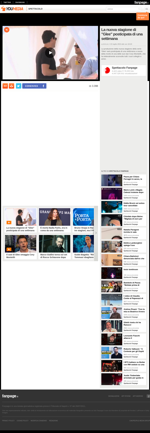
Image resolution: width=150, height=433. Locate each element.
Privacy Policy (8, 420)
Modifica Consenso (39, 420)
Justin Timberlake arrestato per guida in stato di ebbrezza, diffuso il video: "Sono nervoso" (134, 376)
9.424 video (117, 71)
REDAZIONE (53, 420)
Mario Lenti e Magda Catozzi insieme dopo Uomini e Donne (134, 191)
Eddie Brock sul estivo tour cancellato (134, 204)
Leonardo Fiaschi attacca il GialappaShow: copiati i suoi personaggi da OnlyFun (134, 337)
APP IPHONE (126, 396)
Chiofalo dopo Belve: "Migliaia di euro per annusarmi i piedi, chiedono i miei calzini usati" (134, 217)
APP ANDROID (138, 396)
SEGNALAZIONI (113, 396)
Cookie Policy (22, 420)
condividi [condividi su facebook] (31, 85)
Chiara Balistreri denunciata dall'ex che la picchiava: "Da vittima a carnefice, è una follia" (134, 257)
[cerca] (123, 9)
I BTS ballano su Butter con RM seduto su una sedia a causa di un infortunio (134, 363)
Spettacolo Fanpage (124, 67)
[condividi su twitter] (18, 86)
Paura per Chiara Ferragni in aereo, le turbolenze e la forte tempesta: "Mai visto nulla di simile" (133, 178)
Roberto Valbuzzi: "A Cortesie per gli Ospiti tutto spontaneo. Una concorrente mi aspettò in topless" (134, 350)
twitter (7, 2)
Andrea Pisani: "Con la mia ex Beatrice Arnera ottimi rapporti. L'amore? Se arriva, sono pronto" (134, 310)
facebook (20, 2)
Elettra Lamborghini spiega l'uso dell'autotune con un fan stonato (133, 244)
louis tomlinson (131, 269)
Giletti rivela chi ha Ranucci (132, 323)
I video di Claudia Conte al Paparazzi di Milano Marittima (133, 297)
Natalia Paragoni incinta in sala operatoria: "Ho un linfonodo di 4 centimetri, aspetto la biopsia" (133, 231)
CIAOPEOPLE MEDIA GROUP (139, 420)
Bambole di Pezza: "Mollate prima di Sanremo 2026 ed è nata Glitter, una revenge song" (132, 284)
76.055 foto (129, 71)
